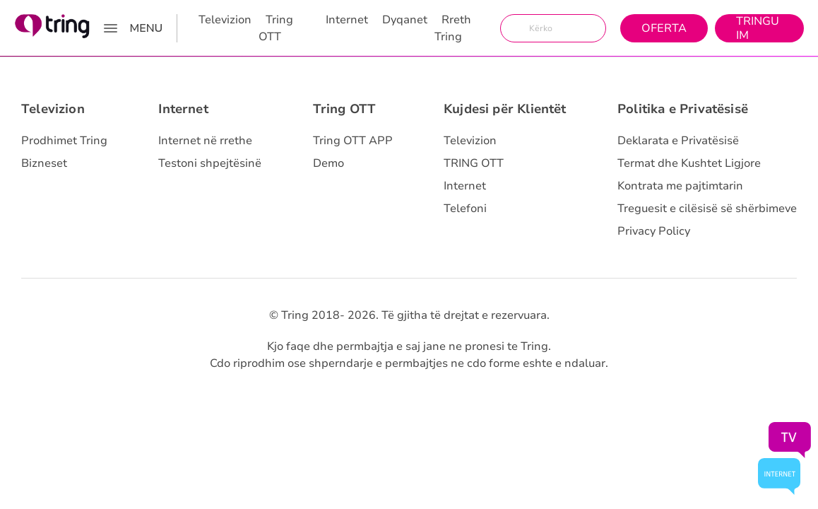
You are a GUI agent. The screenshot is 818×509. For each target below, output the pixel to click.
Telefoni (465, 208)
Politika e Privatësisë (682, 108)
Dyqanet (404, 20)
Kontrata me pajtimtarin (680, 186)
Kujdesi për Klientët (505, 108)
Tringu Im (757, 28)
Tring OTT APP (353, 140)
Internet (347, 20)
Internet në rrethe (205, 140)
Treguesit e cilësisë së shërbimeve (707, 208)
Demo (328, 163)
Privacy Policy (653, 231)
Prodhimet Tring (64, 140)
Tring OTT (276, 28)
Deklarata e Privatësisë (678, 140)
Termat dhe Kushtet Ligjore (689, 163)
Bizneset (44, 163)
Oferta (664, 28)
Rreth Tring (452, 28)
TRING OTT (474, 163)
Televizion (224, 20)
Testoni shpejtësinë (209, 163)
